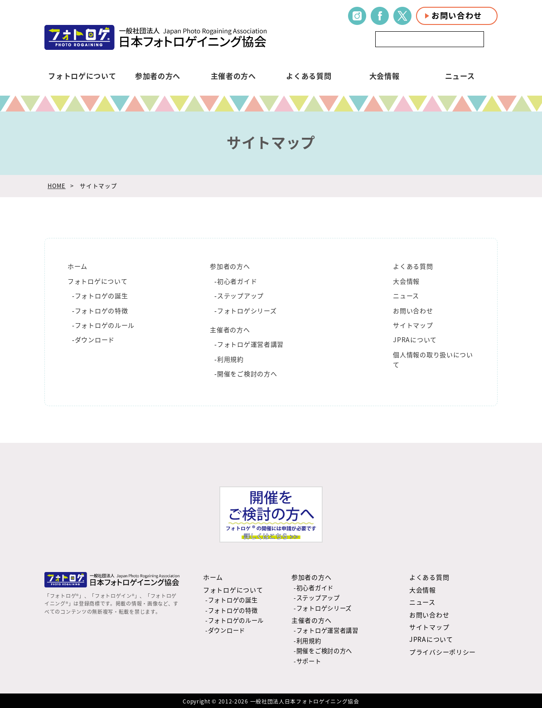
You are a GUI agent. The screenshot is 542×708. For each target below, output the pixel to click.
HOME (57, 185)
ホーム (77, 266)
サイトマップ (413, 325)
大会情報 (384, 75)
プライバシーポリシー (442, 651)
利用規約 (230, 359)
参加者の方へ (157, 75)
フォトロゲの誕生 (101, 295)
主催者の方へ (233, 75)
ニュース (460, 75)
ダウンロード (95, 339)
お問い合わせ (456, 15)
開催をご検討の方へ (247, 373)
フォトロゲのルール (105, 325)
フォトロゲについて (82, 75)
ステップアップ (240, 295)
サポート (308, 661)
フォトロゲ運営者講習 (250, 344)
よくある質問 (308, 75)
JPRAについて (415, 339)
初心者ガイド (237, 281)
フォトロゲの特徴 (101, 310)
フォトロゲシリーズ (246, 310)
